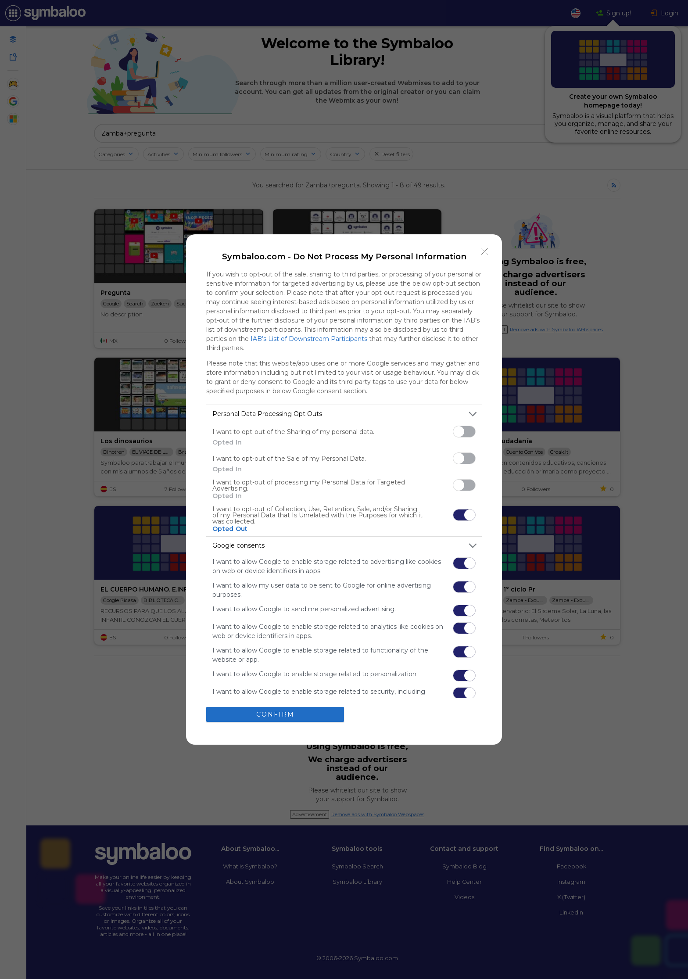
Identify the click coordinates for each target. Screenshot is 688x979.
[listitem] (344, 414)
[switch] (464, 432)
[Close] (485, 251)
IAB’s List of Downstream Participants (309, 339)
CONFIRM (275, 714)
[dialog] (344, 489)
